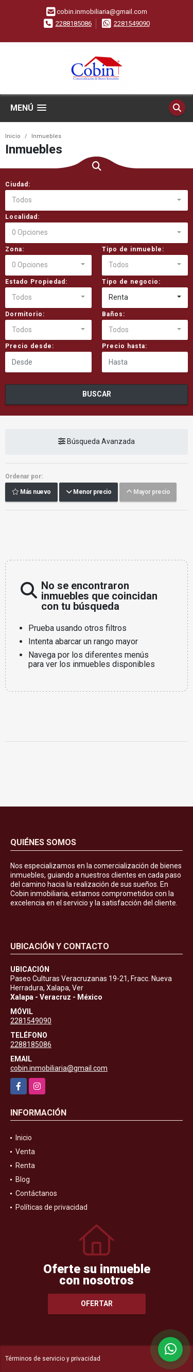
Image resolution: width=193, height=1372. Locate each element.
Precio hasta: (124, 346)
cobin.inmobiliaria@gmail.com (59, 1068)
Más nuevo (31, 492)
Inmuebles (46, 136)
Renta (25, 1165)
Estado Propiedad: (36, 281)
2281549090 (132, 23)
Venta (25, 1151)
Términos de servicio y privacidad (52, 1358)
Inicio (13, 136)
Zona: (14, 249)
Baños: (113, 314)
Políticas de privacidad (51, 1207)
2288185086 (74, 23)
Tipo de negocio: (131, 281)
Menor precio (88, 492)
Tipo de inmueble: (133, 249)
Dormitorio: (25, 314)
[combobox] (96, 200)
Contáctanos (36, 1193)
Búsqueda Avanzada (96, 442)
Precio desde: (29, 346)
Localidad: (22, 216)
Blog (22, 1179)
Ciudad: (17, 184)
